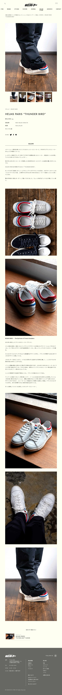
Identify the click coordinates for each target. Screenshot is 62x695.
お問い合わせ (46, 675)
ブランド (29, 666)
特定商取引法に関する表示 (33, 679)
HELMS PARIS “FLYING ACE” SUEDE (23, 637)
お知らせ (44, 670)
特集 (44, 663)
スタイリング (45, 664)
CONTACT (58, 9)
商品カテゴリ (30, 664)
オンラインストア (32, 684)
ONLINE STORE (41, 9)
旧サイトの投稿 (46, 668)
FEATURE (25, 9)
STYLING (16, 9)
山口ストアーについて (32, 677)
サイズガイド (30, 668)
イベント (44, 672)
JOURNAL (33, 9)
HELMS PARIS (14, 109)
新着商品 (30, 663)
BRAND (9, 9)
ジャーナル (45, 666)
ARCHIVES (49, 9)
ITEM (2, 9)
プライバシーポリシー (32, 681)
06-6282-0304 (12, 665)
